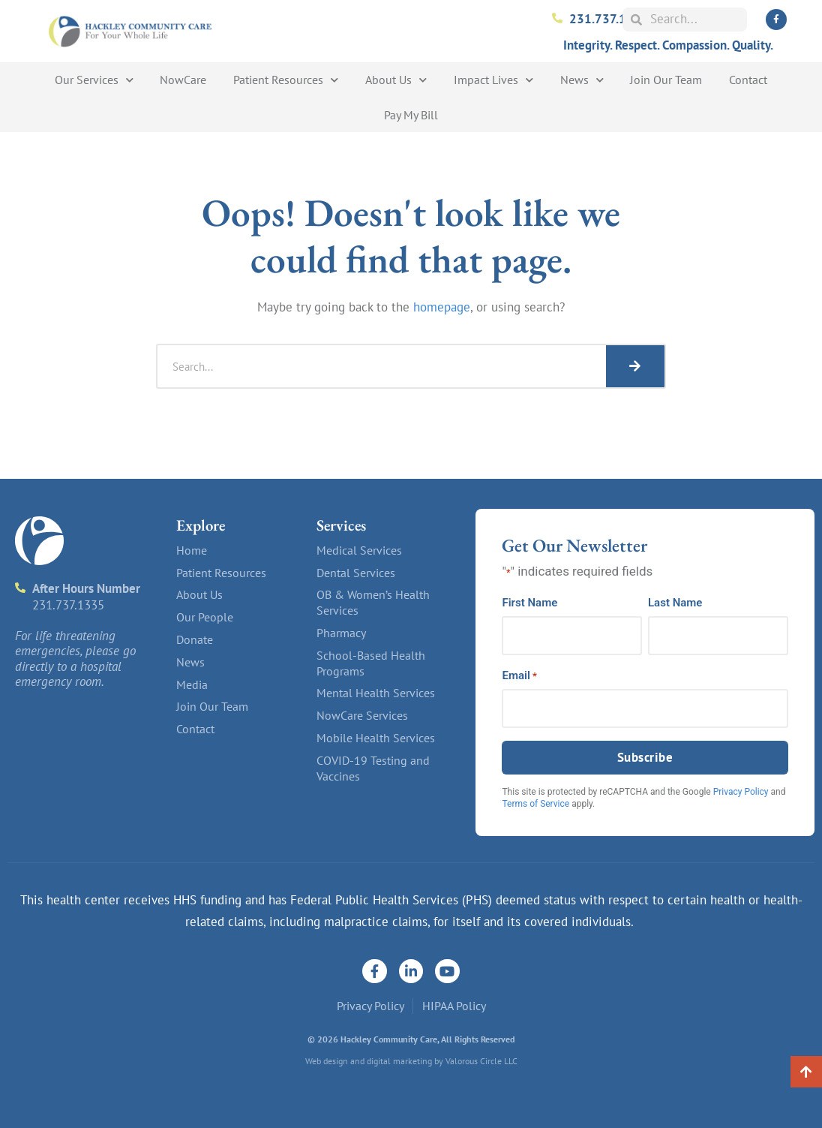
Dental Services (355, 572)
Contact (748, 79)
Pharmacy (341, 632)
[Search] (635, 366)
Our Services (94, 80)
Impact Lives (493, 80)
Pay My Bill (411, 114)
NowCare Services (362, 715)
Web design (326, 1060)
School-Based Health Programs (370, 663)
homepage (441, 307)
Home (191, 550)
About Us (396, 80)
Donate (194, 639)
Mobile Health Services (375, 737)
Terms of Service (535, 804)
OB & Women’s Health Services (373, 602)
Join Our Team (666, 79)
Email (519, 675)
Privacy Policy (741, 792)
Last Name (675, 603)
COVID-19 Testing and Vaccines (373, 768)
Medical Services (359, 550)
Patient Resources (285, 80)
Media (192, 684)
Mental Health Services (375, 692)
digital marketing (399, 1060)
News (582, 80)
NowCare (183, 79)
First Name (529, 603)
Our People (204, 616)
